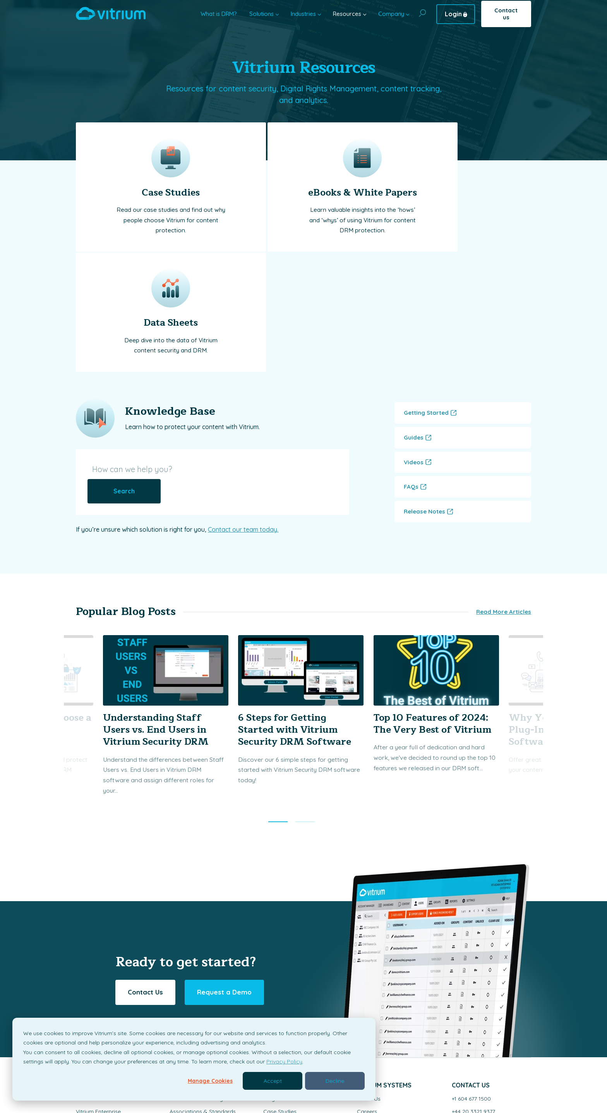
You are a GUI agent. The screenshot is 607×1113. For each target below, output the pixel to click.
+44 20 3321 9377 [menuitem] (473, 983)
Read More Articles (503, 482)
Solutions (261, 13)
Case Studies (151, 192)
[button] (278, 693)
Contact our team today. (243, 392)
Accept (273, 1080)
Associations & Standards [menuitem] (203, 983)
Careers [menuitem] (367, 983)
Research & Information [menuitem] (200, 996)
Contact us (506, 14)
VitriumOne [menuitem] (90, 1008)
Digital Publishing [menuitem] (191, 1008)
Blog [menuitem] (269, 970)
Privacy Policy (284, 1061)
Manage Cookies (210, 1080)
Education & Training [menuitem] (196, 970)
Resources (347, 13)
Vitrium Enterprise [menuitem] (98, 983)
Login (453, 14)
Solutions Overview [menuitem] (100, 970)
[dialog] (194, 1059)
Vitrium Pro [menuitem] (90, 996)
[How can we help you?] (174, 354)
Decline (335, 1080)
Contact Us (145, 864)
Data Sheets (456, 192)
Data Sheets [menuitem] (279, 1008)
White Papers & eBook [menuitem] (292, 996)
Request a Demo (224, 864)
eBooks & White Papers (303, 192)
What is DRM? (219, 13)
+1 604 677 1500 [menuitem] (471, 970)
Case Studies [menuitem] (280, 983)
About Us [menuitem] (369, 970)
